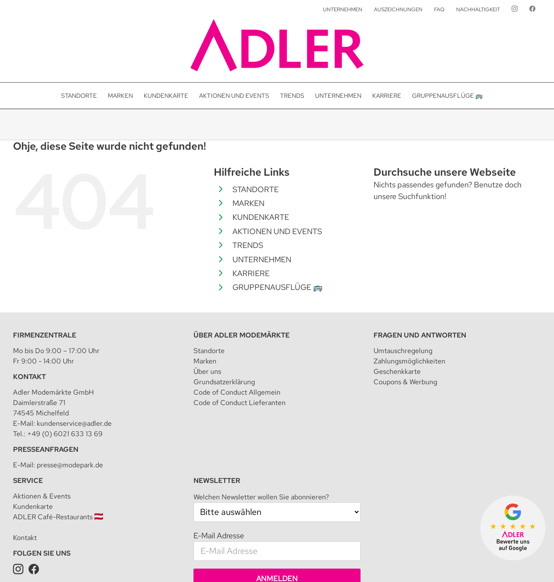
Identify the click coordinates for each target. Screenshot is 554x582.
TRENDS (247, 245)
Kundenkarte (33, 409)
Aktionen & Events (42, 398)
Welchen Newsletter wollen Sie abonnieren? (261, 399)
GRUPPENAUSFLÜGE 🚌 (277, 287)
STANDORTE (255, 189)
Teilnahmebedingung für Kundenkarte (356, 562)
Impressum (173, 562)
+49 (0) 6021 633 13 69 (65, 336)
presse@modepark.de (70, 367)
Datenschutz (209, 562)
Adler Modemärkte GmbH (119, 562)
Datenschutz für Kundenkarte (451, 562)
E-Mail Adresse (218, 438)
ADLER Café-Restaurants (58, 419)
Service (28, 383)
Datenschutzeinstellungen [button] (266, 562)
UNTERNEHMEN (261, 259)
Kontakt (25, 440)
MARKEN (248, 203)
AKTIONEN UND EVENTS (277, 231)
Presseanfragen (45, 352)
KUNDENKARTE (260, 217)
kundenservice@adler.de (74, 326)
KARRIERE (251, 273)
